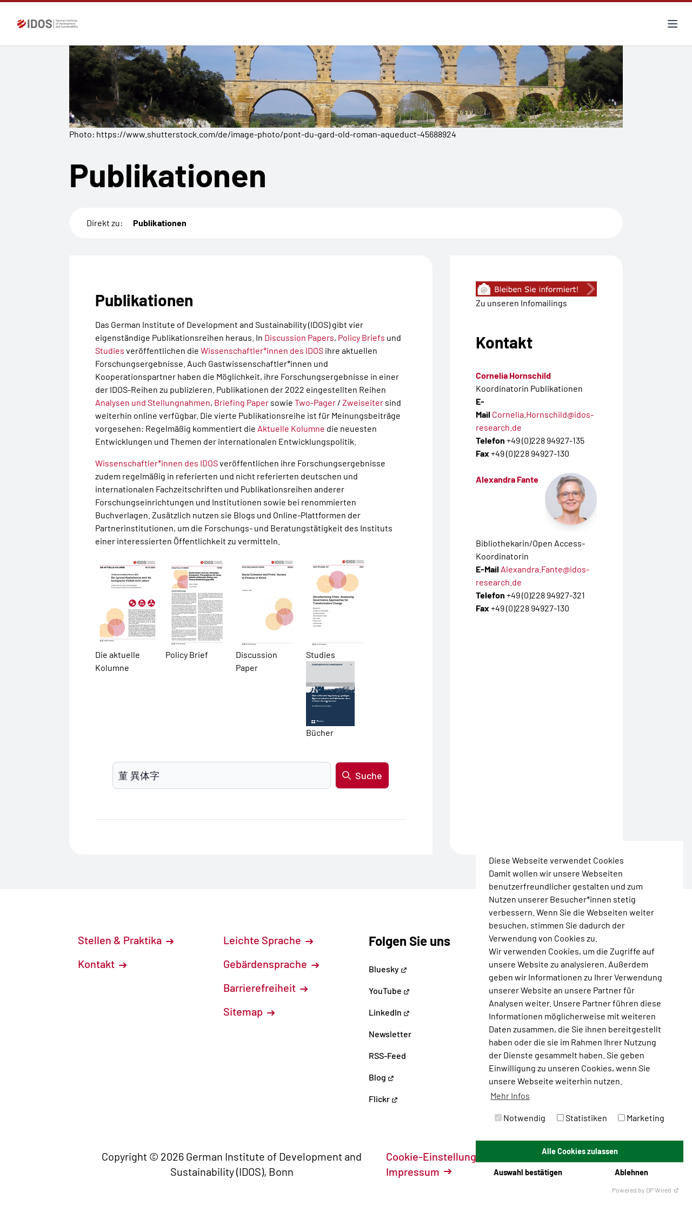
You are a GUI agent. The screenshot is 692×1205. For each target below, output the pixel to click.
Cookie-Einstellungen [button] (443, 1156)
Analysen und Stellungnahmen (152, 402)
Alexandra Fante (507, 479)
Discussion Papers (299, 337)
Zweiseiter (362, 402)
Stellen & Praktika (126, 939)
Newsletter (390, 1034)
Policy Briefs (361, 337)
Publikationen (160, 223)
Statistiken (582, 1117)
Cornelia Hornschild (513, 375)
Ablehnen (631, 1172)
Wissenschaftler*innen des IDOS (262, 350)
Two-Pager (315, 402)
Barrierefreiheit (265, 987)
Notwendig (520, 1117)
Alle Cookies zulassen (580, 1151)
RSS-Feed (387, 1055)
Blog (381, 1077)
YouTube (389, 990)
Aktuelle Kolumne (291, 428)
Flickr (383, 1099)
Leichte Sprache (268, 939)
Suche (362, 775)
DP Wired (662, 1190)
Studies (109, 350)
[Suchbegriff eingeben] (221, 775)
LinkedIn (389, 1012)
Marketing (641, 1117)
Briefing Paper (241, 402)
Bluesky (388, 969)
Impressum (418, 1171)
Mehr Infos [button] (510, 1095)
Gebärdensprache (271, 963)
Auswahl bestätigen (528, 1172)
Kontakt (102, 963)
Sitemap (249, 1011)
